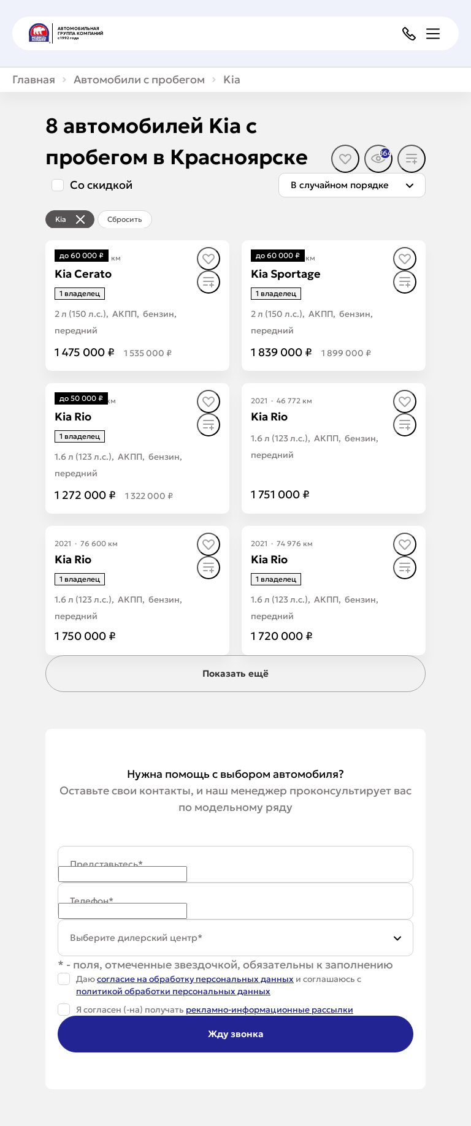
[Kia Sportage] (286, 273)
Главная (33, 80)
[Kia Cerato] (83, 273)
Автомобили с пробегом (139, 80)
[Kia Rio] (73, 416)
